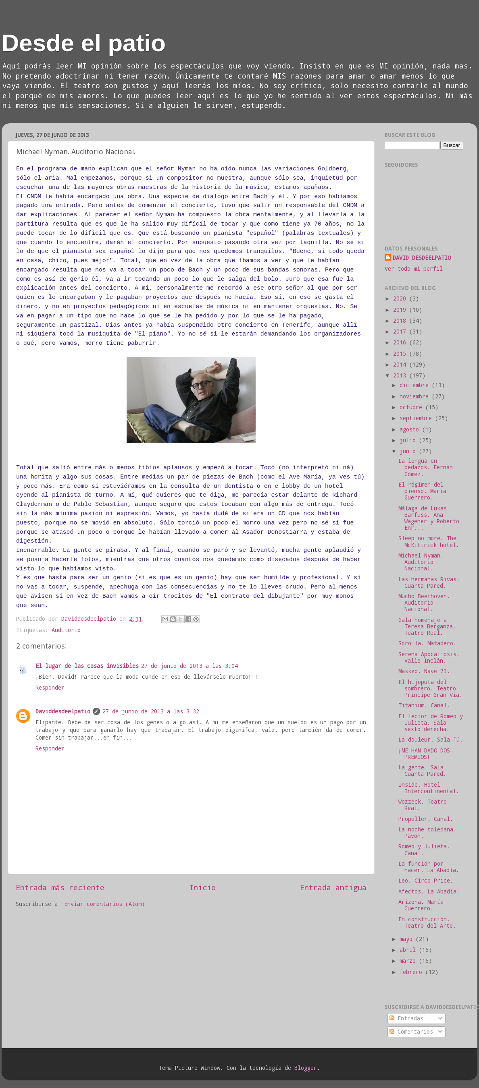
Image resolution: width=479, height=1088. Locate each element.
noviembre (416, 396)
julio (409, 440)
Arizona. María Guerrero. (421, 905)
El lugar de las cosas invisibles (87, 665)
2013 (401, 375)
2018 (401, 320)
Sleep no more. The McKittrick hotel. (428, 541)
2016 (401, 342)
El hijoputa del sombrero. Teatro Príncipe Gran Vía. (430, 688)
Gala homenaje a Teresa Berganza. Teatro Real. (427, 626)
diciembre (416, 385)
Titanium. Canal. (424, 705)
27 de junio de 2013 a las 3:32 (150, 711)
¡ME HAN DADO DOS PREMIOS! (424, 754)
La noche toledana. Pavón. (427, 832)
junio (409, 451)
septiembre (417, 418)
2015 (401, 353)
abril (409, 949)
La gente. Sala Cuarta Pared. (422, 770)
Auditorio (66, 630)
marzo (409, 960)
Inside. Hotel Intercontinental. (428, 788)
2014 (401, 364)
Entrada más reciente (60, 887)
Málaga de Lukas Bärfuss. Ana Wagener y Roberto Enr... (428, 518)
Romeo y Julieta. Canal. (424, 849)
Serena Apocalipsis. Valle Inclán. (429, 657)
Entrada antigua (333, 887)
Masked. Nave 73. (424, 671)
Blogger (305, 1067)
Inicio (202, 887)
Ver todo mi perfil (414, 268)
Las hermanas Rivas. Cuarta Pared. (429, 582)
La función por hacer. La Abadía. (428, 867)
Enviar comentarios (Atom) (104, 904)
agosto (411, 429)
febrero (412, 972)
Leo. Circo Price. (425, 880)
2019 (401, 309)
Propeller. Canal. (425, 819)
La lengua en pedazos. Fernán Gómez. (425, 467)
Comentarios (411, 1031)
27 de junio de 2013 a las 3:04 (189, 665)
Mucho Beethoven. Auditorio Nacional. (424, 603)
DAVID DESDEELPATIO (422, 257)
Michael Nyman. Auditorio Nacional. (421, 562)
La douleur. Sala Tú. (430, 739)
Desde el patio (84, 42)
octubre (412, 407)
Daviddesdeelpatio (62, 711)
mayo (408, 939)
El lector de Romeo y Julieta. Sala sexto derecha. (430, 723)
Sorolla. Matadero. (427, 643)
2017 (401, 331)
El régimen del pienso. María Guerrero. (422, 491)
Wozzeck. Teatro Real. (422, 805)
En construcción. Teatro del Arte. (427, 922)
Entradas (406, 1018)
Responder (50, 687)
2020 (401, 298)
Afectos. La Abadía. (429, 891)
